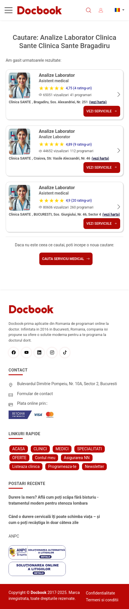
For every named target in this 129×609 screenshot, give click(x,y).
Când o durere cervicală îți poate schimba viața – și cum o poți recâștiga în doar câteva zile (54, 519)
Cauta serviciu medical (66, 259)
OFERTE (19, 457)
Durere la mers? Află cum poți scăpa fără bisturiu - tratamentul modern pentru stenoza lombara (54, 500)
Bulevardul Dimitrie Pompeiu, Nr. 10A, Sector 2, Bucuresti (67, 383)
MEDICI (62, 449)
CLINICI (40, 449)
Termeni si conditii (102, 600)
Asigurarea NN (77, 457)
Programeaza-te (62, 466)
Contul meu (45, 457)
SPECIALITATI (89, 449)
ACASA (18, 449)
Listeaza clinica (26, 466)
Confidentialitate (100, 593)
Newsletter (94, 466)
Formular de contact (35, 393)
